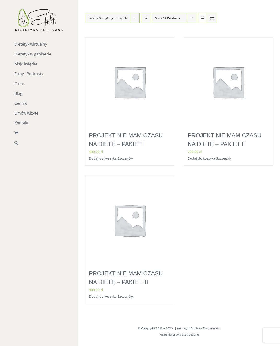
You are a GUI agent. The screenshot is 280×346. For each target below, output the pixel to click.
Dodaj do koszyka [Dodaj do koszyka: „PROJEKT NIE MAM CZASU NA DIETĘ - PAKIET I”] (103, 158)
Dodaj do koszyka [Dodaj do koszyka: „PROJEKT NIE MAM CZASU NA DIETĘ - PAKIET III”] (103, 296)
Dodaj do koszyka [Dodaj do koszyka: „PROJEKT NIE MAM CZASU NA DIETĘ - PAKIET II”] (201, 158)
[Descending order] (145, 18)
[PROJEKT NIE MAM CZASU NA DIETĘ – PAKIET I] (129, 82)
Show (167, 18)
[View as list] (212, 18)
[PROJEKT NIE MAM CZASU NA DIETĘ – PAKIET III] (129, 220)
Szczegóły (125, 158)
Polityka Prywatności (205, 328)
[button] (39, 143)
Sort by (108, 18)
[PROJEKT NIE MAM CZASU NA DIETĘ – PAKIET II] (228, 82)
